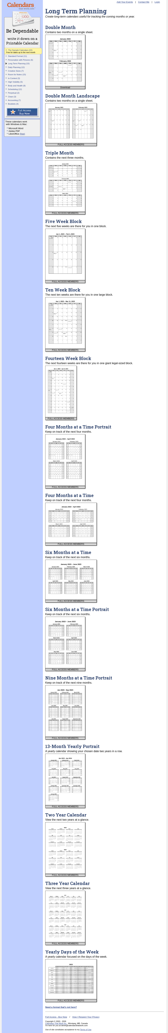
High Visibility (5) (15, 82)
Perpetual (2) (14, 93)
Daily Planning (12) (16, 67)
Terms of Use (85, 1030)
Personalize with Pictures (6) (20, 60)
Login (157, 2)
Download (65, 87)
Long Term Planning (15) (19, 63)
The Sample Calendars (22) (20, 50)
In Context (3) (14, 78)
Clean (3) (12, 97)
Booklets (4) (13, 104)
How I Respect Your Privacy (85, 1017)
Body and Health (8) (17, 86)
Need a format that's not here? (61, 1007)
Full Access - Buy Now (56, 1017)
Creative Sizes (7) (16, 71)
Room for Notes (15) (17, 74)
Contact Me (143, 2)
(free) (22, 134)
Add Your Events (125, 2)
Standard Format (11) (17, 56)
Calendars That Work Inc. (56, 1023)
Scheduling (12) (15, 89)
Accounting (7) (14, 100)
